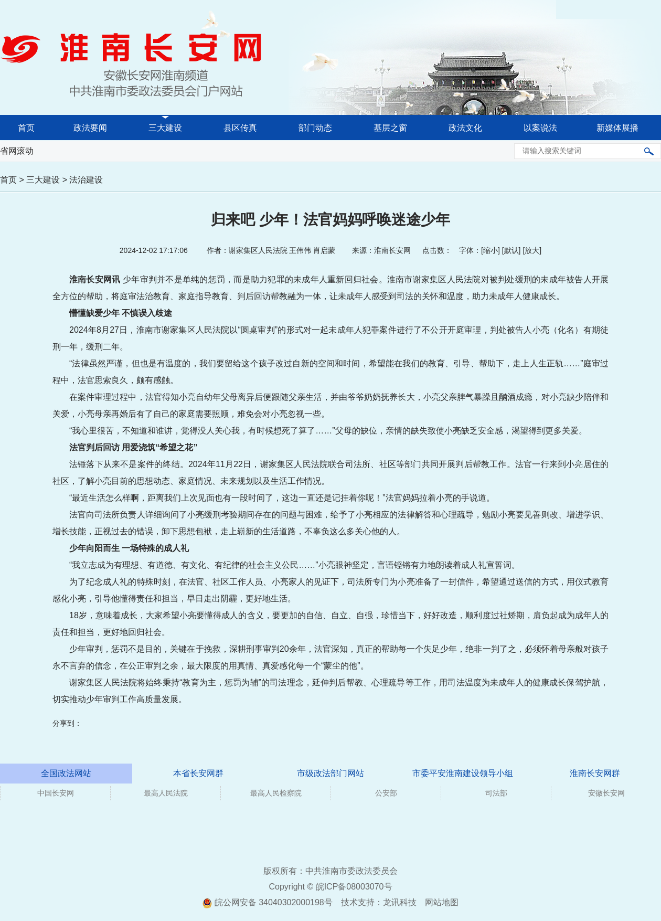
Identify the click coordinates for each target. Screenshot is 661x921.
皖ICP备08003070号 (354, 886)
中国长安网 (55, 793)
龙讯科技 (400, 902)
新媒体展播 (617, 127)
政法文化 (465, 127)
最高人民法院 (166, 793)
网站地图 (442, 902)
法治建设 (86, 179)
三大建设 (165, 127)
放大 (532, 250)
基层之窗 (390, 127)
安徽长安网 (606, 793)
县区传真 (240, 127)
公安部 (386, 793)
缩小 (490, 250)
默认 (511, 250)
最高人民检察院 (276, 793)
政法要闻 (90, 127)
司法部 (496, 793)
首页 (26, 127)
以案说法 (540, 127)
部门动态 (315, 127)
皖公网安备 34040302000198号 (267, 902)
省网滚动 (17, 150)
